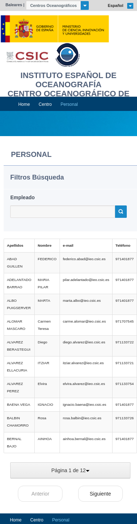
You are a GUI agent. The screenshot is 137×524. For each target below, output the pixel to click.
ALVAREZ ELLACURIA (17, 366)
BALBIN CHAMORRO (17, 421)
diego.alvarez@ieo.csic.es (84, 342)
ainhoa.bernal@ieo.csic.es (84, 439)
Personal (69, 104)
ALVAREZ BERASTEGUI (18, 345)
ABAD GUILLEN (15, 262)
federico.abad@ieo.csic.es (84, 259)
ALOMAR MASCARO (16, 325)
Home (24, 104)
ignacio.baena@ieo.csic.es (84, 404)
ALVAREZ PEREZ (15, 387)
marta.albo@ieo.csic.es (82, 300)
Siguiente (100, 494)
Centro (45, 104)
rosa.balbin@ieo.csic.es (82, 418)
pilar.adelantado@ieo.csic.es (86, 280)
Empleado (22, 197)
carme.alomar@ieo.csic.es (84, 321)
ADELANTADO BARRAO (19, 283)
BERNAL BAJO (14, 442)
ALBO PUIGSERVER (19, 304)
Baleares (13, 5)
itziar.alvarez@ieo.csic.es (83, 363)
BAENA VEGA (18, 404)
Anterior (40, 494)
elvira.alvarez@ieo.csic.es (84, 384)
